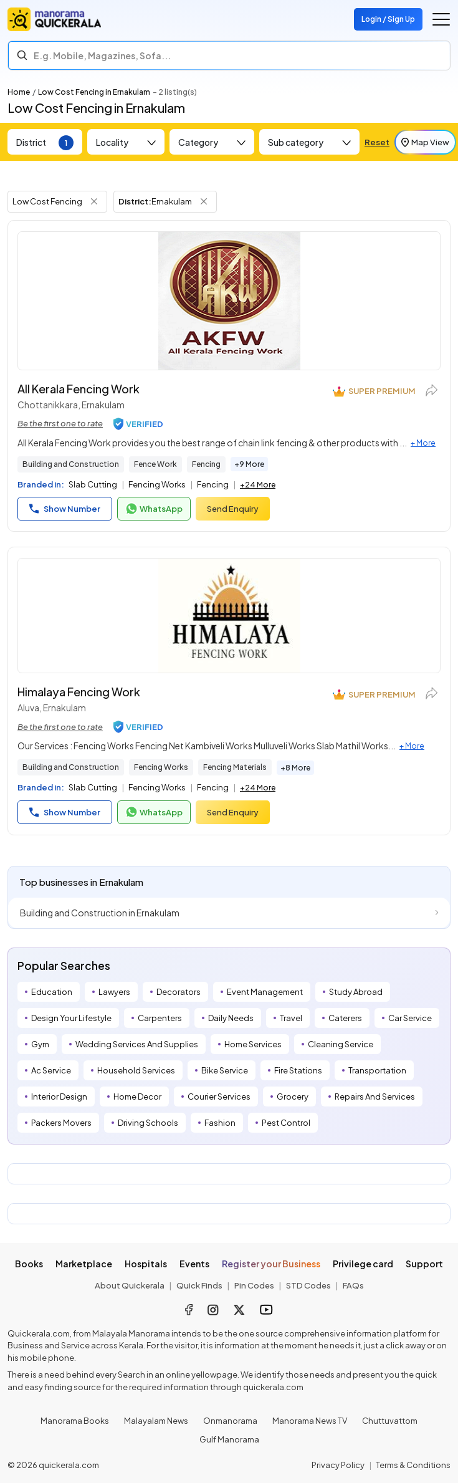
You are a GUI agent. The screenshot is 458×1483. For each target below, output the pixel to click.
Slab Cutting (93, 484)
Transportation (377, 1070)
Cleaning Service (340, 1044)
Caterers (345, 1018)
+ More (423, 443)
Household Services (136, 1070)
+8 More (295, 767)
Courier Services (219, 1096)
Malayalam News (156, 1421)
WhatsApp (154, 509)
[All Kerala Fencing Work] (229, 300)
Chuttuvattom (389, 1421)
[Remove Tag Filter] (94, 201)
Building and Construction (70, 464)
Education (51, 992)
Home (18, 92)
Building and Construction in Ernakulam (99, 912)
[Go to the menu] (441, 19)
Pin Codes (254, 1285)
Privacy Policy (338, 1465)
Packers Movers (61, 1123)
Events (194, 1263)
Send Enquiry (233, 509)
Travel (291, 1018)
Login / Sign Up (388, 19)
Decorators (178, 992)
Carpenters (160, 1018)
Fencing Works (157, 484)
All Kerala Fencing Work (78, 389)
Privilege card (363, 1263)
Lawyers (114, 992)
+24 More (257, 484)
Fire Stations (298, 1070)
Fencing (206, 464)
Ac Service (51, 1070)
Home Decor (137, 1096)
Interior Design (59, 1096)
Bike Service (224, 1070)
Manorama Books (75, 1421)
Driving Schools (148, 1123)
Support (424, 1263)
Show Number (64, 509)
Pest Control (286, 1123)
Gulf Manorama (229, 1439)
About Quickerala (130, 1285)
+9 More (249, 464)
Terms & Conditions (413, 1465)
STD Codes (308, 1285)
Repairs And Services (375, 1096)
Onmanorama (230, 1421)
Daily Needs (231, 1018)
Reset (377, 142)
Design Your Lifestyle (71, 1018)
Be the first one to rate (60, 423)
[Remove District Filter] (203, 201)
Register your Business (271, 1263)
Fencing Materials (235, 767)
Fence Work (155, 464)
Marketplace (83, 1263)
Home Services (253, 1044)
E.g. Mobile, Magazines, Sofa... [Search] (102, 55)
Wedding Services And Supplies (136, 1044)
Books (29, 1263)
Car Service (410, 1018)
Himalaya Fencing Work (78, 691)
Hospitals (146, 1263)
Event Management (265, 992)
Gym (40, 1044)
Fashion (220, 1123)
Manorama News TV (309, 1421)
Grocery (292, 1096)
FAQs (353, 1285)
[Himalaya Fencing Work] (229, 615)
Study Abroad (356, 992)
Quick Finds (199, 1285)
